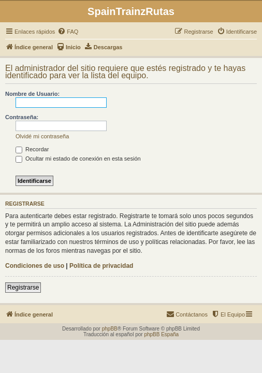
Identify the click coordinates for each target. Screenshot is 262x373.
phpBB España (161, 334)
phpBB (110, 329)
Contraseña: (21, 117)
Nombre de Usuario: (32, 94)
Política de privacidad (101, 265)
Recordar (32, 149)
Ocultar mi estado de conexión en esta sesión (78, 158)
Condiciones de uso (34, 265)
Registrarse (23, 287)
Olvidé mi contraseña (42, 136)
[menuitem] (67, 31)
